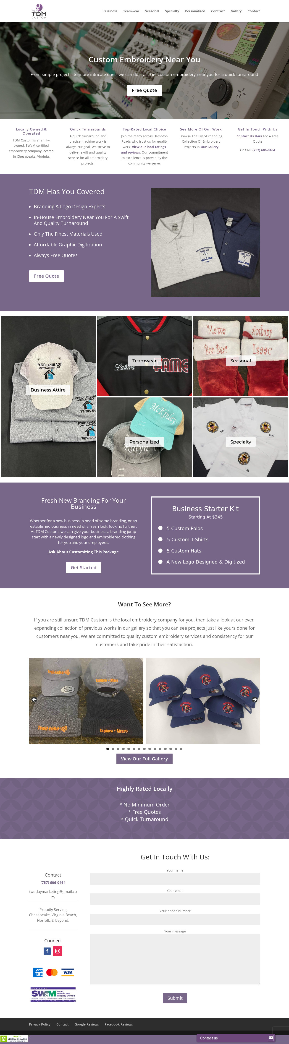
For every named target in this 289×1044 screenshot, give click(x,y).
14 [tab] (176, 749)
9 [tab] (149, 749)
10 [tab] (155, 749)
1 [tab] (107, 749)
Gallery (236, 11)
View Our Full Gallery (144, 759)
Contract (218, 11)
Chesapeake (39, 914)
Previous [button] (34, 700)
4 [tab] (123, 749)
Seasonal (152, 11)
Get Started (83, 567)
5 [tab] (128, 749)
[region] (144, 701)
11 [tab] (160, 749)
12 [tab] (166, 749)
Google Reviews (87, 1024)
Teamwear (131, 11)
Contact (254, 11)
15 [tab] (181, 749)
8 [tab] (144, 749)
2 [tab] (113, 749)
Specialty (172, 11)
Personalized (195, 11)
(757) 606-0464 (263, 150)
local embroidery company (149, 620)
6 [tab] (134, 749)
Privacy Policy (39, 1024)
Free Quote (144, 90)
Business (110, 11)
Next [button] (254, 700)
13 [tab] (171, 749)
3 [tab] (118, 749)
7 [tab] (139, 749)
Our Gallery (209, 147)
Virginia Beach (64, 914)
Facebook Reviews (119, 1024)
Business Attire (48, 390)
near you (69, 636)
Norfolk (43, 920)
